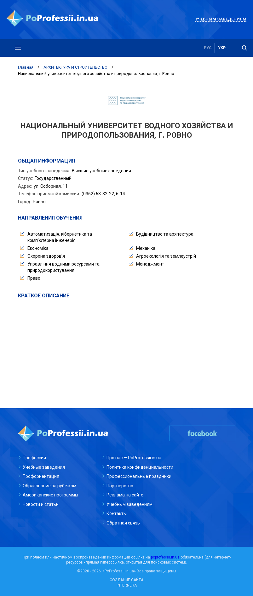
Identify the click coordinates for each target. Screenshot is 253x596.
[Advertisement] (126, 346)
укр (222, 48)
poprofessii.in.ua (165, 557)
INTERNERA (127, 585)
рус (208, 48)
